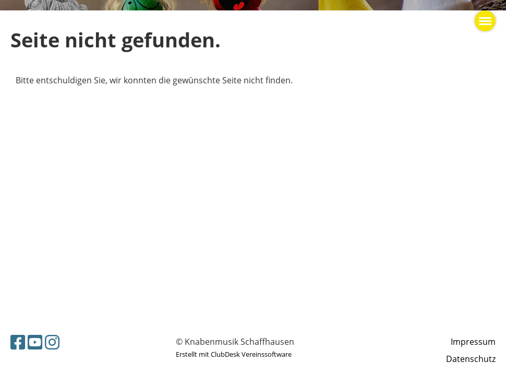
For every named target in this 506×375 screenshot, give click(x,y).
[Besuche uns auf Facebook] (17, 342)
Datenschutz (471, 359)
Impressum (473, 341)
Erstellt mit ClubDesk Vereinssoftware (234, 354)
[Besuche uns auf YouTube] (35, 342)
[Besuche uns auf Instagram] (52, 342)
